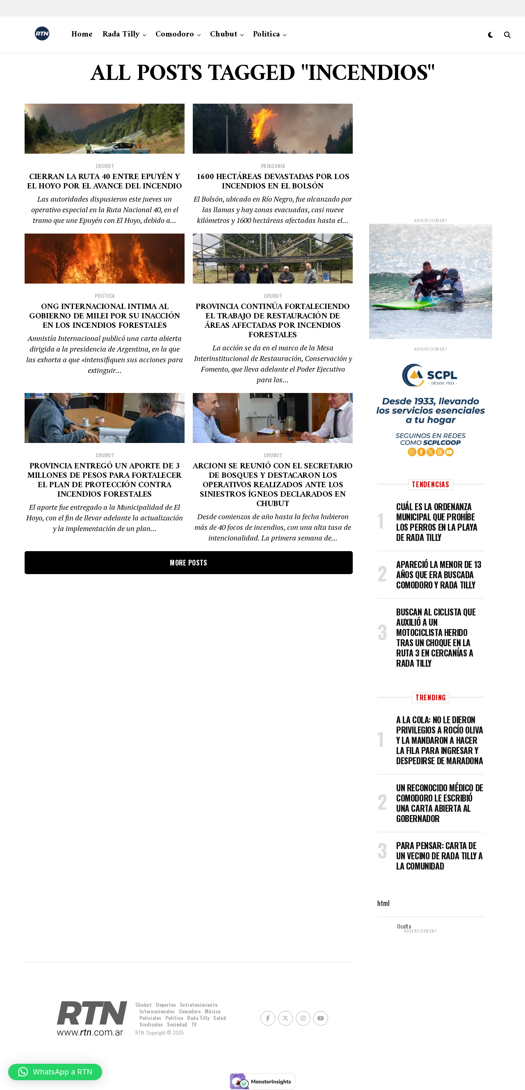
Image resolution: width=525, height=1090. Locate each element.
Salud (219, 1017)
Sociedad (177, 1024)
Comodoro (174, 34)
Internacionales (157, 1011)
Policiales (150, 1017)
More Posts (188, 734)
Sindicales (151, 1024)
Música (212, 1011)
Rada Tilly (121, 34)
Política (266, 34)
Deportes (166, 1004)
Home (82, 34)
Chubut (223, 34)
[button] (55, 1072)
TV (193, 1024)
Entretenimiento (198, 1004)
